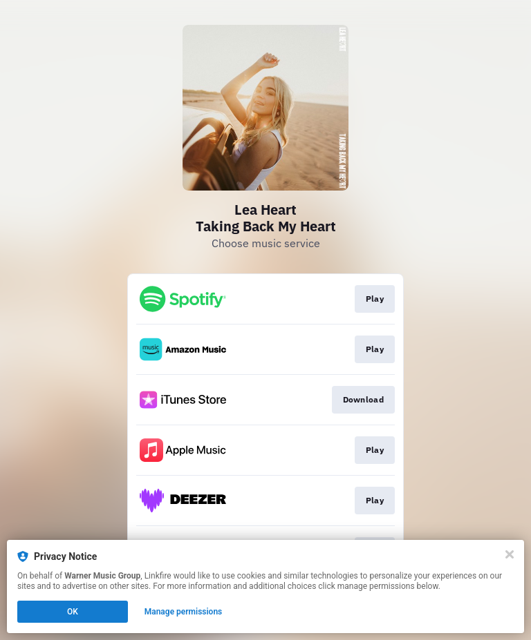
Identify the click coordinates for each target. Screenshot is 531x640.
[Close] (510, 554)
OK (72, 612)
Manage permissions (184, 612)
